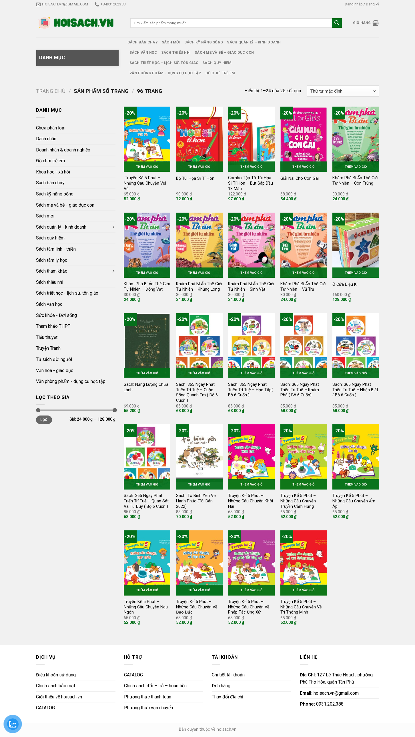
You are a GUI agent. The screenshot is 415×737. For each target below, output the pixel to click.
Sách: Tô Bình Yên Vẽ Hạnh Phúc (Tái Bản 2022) (196, 501)
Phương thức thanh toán (147, 697)
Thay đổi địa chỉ (227, 697)
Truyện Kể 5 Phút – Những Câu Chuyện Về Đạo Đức (197, 607)
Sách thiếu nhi (176, 52)
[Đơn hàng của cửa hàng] (343, 91)
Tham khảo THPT (53, 326)
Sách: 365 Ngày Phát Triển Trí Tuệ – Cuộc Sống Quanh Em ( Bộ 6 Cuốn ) (197, 392)
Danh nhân (46, 138)
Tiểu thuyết (46, 337)
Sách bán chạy (142, 42)
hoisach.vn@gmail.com (329, 693)
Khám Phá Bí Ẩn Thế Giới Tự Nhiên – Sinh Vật (251, 286)
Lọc (43, 420)
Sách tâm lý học (51, 260)
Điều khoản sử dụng (56, 675)
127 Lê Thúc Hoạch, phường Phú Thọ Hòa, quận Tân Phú (336, 678)
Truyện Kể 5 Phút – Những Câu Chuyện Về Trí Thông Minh (301, 607)
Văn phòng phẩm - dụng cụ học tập (70, 381)
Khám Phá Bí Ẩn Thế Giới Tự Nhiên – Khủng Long (199, 286)
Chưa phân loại (50, 128)
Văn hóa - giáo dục (54, 370)
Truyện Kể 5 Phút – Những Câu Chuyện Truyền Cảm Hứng (298, 501)
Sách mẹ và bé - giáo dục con (65, 205)
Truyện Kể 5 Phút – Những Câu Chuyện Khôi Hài (250, 501)
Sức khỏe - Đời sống (56, 315)
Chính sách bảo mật (55, 685)
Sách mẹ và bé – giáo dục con (224, 52)
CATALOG (45, 707)
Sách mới (171, 42)
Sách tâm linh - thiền (56, 249)
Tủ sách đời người (54, 359)
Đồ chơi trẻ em (220, 73)
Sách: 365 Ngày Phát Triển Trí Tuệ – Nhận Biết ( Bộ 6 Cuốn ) (355, 390)
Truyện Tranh (48, 348)
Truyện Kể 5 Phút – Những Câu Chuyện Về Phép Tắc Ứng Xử (249, 607)
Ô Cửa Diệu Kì (345, 284)
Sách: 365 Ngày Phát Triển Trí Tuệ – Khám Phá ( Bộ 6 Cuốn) (299, 390)
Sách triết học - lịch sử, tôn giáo (67, 293)
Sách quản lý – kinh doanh (254, 42)
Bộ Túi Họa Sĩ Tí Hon (195, 178)
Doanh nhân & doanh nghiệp (63, 150)
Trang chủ (50, 91)
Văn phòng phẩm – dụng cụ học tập (165, 73)
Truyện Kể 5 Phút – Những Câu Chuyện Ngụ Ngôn (146, 607)
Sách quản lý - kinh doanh (61, 227)
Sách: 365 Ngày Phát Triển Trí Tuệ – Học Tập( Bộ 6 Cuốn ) (250, 390)
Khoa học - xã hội (53, 172)
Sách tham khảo (51, 271)
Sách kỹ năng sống (203, 42)
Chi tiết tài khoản (228, 675)
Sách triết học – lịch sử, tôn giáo (164, 63)
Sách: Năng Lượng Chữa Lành (146, 387)
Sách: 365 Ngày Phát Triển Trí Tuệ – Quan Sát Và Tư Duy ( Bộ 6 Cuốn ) (146, 501)
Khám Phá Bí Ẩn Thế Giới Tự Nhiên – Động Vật (147, 286)
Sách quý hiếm (217, 63)
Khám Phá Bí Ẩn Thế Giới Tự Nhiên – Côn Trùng (355, 180)
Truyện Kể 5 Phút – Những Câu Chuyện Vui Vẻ (145, 183)
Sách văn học (143, 52)
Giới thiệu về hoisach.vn (59, 697)
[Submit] (337, 23)
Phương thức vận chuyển (148, 707)
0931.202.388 (322, 704)
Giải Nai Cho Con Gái (299, 178)
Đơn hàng (221, 685)
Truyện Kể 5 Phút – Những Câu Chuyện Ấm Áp (353, 501)
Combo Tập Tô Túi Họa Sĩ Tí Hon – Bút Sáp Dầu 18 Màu (250, 183)
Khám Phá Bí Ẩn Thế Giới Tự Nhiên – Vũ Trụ (303, 286)
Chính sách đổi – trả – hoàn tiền (155, 685)
